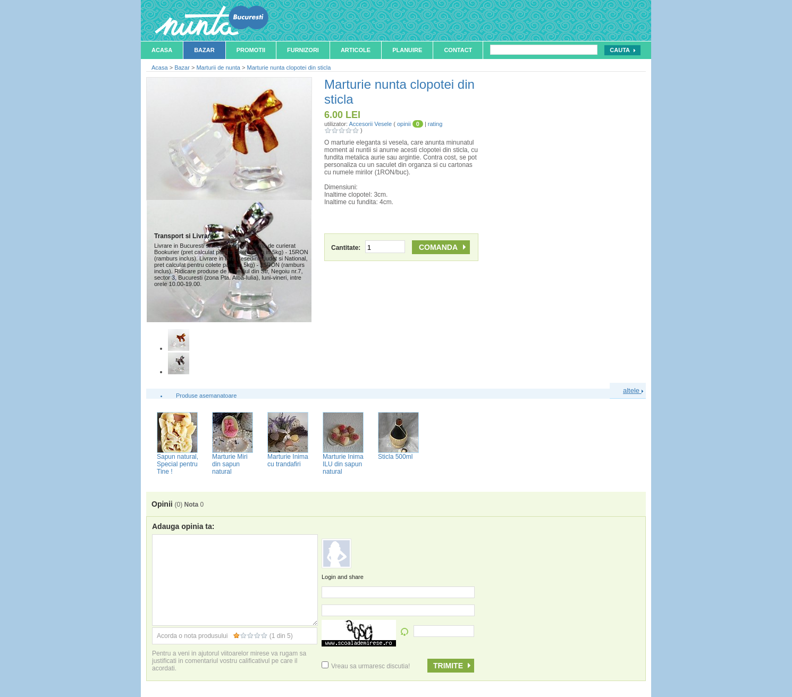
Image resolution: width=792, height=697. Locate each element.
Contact (458, 50)
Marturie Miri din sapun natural (230, 464)
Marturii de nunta (218, 67)
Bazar (204, 50)
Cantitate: (368, 247)
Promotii (251, 50)
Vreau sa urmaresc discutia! (366, 666)
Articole (355, 50)
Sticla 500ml (395, 456)
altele (633, 390)
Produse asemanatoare (206, 395)
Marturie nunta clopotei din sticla (289, 67)
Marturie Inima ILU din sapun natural (343, 464)
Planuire (407, 50)
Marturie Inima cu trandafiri (287, 460)
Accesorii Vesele (370, 124)
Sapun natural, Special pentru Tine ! (177, 464)
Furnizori (303, 50)
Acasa (161, 50)
